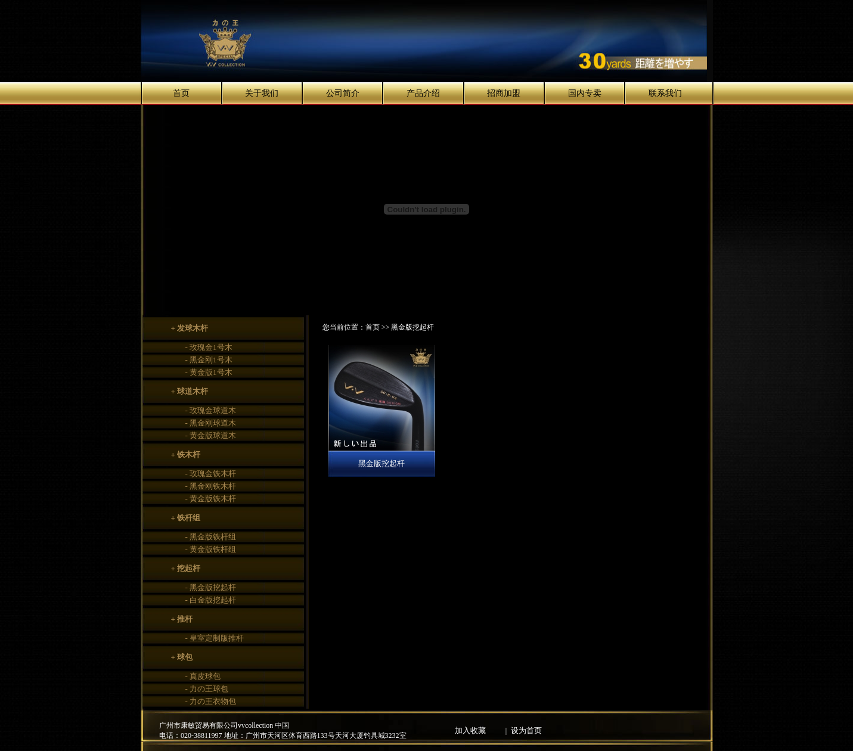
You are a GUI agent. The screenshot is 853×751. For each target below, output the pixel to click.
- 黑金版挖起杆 (211, 587)
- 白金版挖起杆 (211, 599)
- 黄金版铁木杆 (211, 498)
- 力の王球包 (207, 688)
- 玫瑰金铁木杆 (211, 473)
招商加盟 (503, 93)
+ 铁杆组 (186, 517)
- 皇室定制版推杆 (214, 638)
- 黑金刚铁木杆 (211, 486)
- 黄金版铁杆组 (211, 549)
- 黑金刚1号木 (208, 359)
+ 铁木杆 (186, 454)
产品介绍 (423, 93)
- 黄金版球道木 (211, 435)
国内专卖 (584, 93)
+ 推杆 (182, 619)
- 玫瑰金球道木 (211, 410)
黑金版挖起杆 (381, 463)
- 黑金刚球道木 (211, 422)
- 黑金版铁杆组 (211, 536)
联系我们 (665, 93)
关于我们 (261, 93)
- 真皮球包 (203, 676)
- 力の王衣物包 (211, 701)
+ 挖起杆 (186, 568)
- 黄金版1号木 (208, 372)
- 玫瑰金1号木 (208, 347)
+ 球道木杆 (190, 391)
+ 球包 (182, 657)
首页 (181, 93)
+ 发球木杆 (190, 328)
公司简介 (342, 93)
